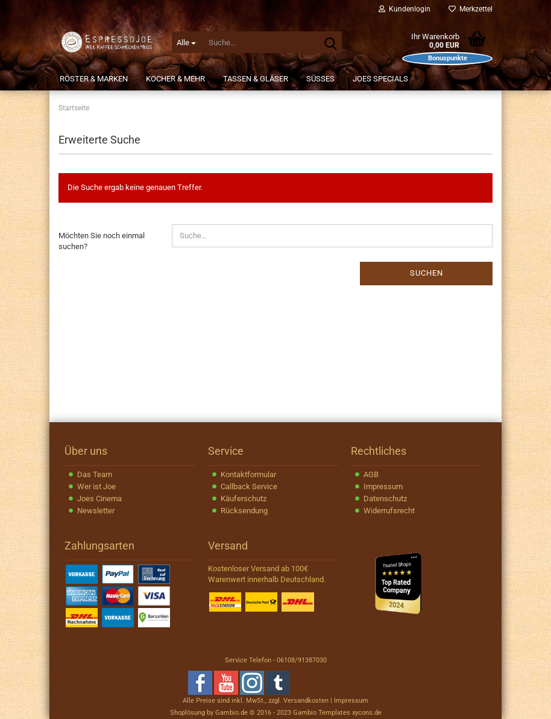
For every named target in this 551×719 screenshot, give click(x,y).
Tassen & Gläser (255, 78)
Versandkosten (306, 701)
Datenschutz (385, 498)
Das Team (94, 474)
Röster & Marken (94, 78)
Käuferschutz (243, 498)
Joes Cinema (99, 498)
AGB (371, 474)
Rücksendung (244, 510)
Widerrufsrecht (389, 510)
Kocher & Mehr (175, 78)
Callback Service (249, 486)
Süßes (320, 78)
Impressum (383, 486)
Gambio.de (231, 713)
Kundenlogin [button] (404, 9)
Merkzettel (471, 9)
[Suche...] (186, 42)
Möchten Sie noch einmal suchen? (101, 241)
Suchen (426, 272)
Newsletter (96, 510)
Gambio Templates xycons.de (337, 713)
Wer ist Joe (96, 486)
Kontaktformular (248, 474)
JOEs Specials (380, 78)
